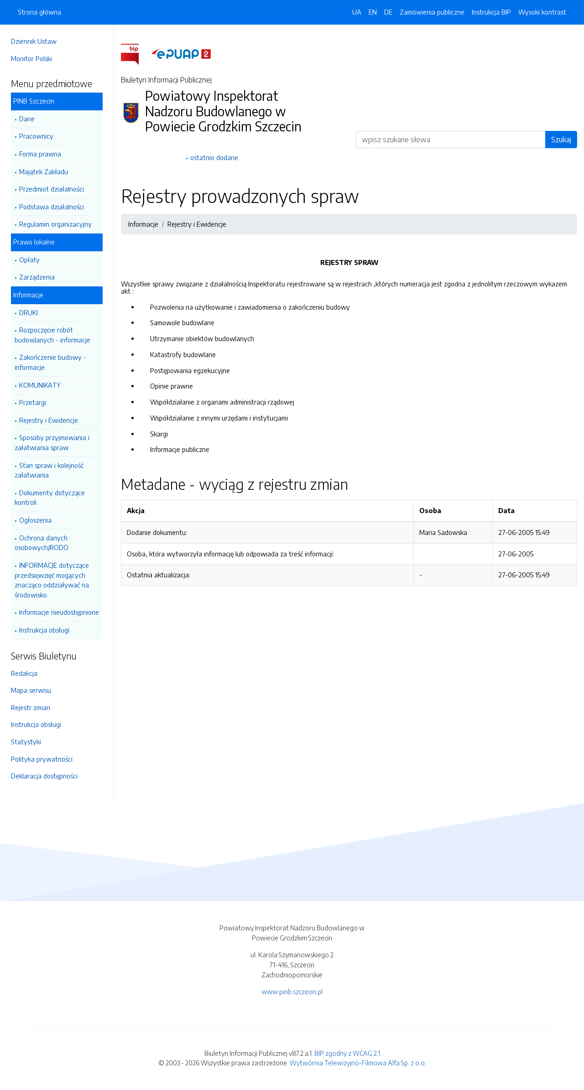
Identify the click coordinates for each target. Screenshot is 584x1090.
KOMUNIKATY (40, 385)
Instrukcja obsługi (44, 630)
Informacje (28, 295)
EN (373, 12)
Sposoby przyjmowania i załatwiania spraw (52, 442)
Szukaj (561, 139)
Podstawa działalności (51, 206)
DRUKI (28, 312)
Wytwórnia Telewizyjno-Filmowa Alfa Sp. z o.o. (358, 1063)
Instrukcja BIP (491, 12)
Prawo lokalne (34, 242)
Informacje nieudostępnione (59, 612)
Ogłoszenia (35, 520)
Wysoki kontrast (542, 12)
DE (388, 12)
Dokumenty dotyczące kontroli (50, 497)
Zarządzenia (37, 277)
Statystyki (26, 741)
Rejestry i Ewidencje (48, 420)
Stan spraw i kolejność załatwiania (49, 470)
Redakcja (24, 673)
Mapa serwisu (31, 690)
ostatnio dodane (214, 157)
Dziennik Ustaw (34, 41)
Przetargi (32, 402)
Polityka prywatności (42, 759)
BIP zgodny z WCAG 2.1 (347, 1053)
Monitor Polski (31, 58)
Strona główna (39, 12)
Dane (27, 118)
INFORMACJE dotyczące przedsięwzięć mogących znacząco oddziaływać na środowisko (52, 580)
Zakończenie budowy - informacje (50, 362)
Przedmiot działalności (51, 189)
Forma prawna (40, 154)
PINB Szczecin (33, 101)
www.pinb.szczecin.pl (292, 991)
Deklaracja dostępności (44, 776)
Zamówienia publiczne (432, 12)
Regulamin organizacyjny (55, 224)
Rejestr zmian (30, 707)
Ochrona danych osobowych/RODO (41, 543)
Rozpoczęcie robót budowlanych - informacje (52, 335)
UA (356, 12)
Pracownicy (36, 136)
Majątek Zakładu (43, 171)
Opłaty (29, 259)
